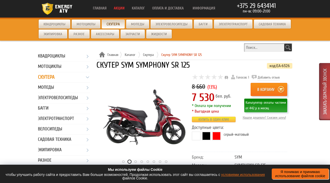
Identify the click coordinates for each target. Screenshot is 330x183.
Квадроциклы (54, 24)
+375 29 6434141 (256, 6)
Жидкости (159, 34)
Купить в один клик (213, 119)
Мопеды (137, 24)
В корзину (265, 89)
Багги (203, 24)
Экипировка (53, 34)
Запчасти (132, 34)
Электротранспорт (233, 24)
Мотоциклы (86, 24)
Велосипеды (50, 129)
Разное (79, 34)
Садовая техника (272, 24)
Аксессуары (105, 34)
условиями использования (243, 175)
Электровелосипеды (171, 24)
